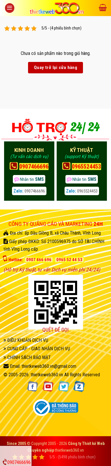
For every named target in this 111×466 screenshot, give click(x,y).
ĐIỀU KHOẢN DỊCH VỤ (26, 340)
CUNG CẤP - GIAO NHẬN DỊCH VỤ (37, 348)
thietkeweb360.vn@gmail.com (49, 366)
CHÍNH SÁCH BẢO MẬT (27, 357)
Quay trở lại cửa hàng (55, 67)
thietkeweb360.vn (47, 374)
